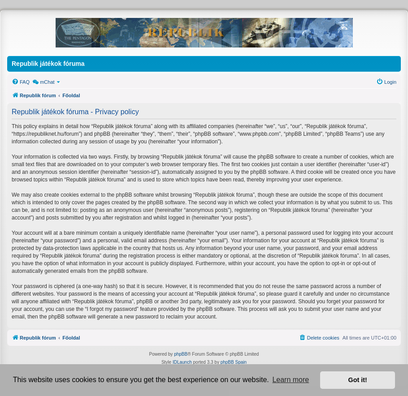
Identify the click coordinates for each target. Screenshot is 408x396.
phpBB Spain (234, 362)
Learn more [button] (290, 379)
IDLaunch (182, 362)
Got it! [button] (357, 379)
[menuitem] (21, 82)
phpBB (180, 354)
